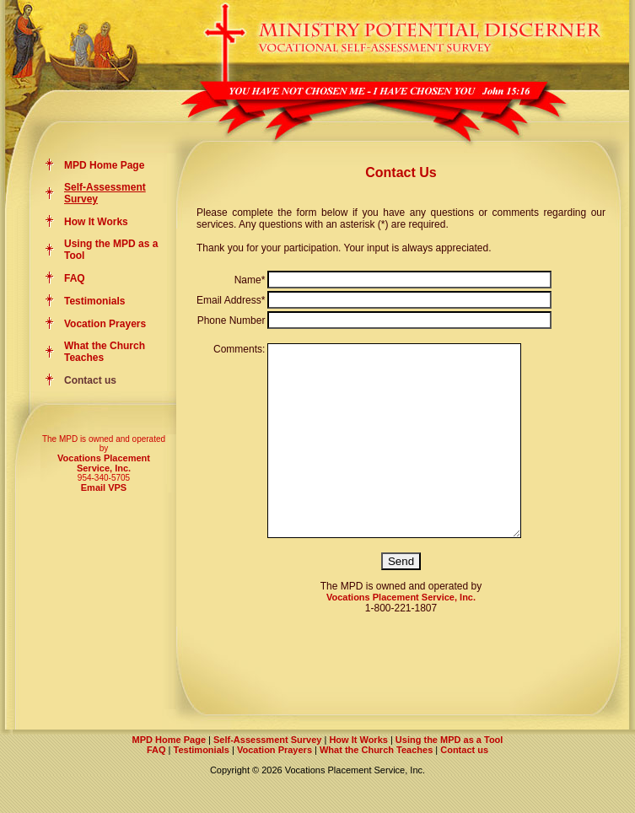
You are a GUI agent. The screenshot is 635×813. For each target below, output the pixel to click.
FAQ (74, 278)
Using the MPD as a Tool (449, 778)
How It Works (96, 222)
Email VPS (103, 487)
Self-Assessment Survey (267, 778)
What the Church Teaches (376, 788)
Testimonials (94, 301)
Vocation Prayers (105, 324)
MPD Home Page (104, 165)
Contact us (464, 788)
